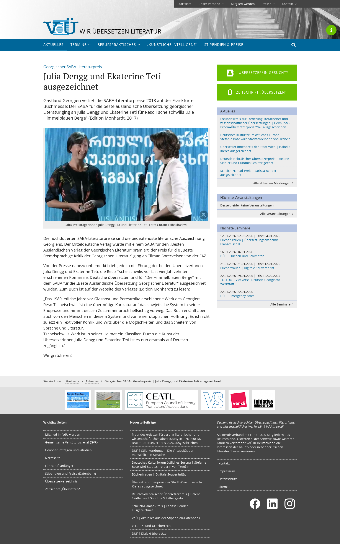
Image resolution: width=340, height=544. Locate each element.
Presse (268, 4)
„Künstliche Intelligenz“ (172, 44)
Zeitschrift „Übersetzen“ (62, 489)
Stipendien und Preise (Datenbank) (70, 473)
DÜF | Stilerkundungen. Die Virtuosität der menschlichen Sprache (163, 452)
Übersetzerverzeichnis (61, 481)
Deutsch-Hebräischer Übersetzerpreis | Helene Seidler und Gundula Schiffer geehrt (254, 161)
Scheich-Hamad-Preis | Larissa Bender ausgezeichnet (248, 173)
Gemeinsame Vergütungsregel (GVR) (71, 442)
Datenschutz (228, 479)
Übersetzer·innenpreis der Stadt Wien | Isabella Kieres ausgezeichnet (255, 149)
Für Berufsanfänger (59, 466)
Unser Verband (211, 4)
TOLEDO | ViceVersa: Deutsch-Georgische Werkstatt (256, 280)
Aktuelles (53, 44)
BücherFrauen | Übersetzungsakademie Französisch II (256, 240)
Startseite (184, 4)
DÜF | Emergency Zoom (256, 294)
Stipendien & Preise (223, 44)
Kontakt (289, 4)
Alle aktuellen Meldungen (274, 183)
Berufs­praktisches (119, 44)
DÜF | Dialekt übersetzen (150, 533)
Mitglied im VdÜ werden (62, 434)
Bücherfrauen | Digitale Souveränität (256, 266)
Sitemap (224, 487)
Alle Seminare (282, 304)
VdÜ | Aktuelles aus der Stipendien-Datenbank (166, 518)
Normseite (52, 458)
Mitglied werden (243, 4)
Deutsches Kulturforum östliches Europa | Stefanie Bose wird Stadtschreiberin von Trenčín (255, 137)
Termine (80, 44)
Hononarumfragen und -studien (68, 450)
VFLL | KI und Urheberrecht (152, 526)
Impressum (227, 471)
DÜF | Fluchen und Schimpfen (256, 254)
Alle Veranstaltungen (277, 214)
